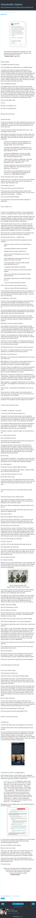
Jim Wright (11, 909)
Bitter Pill (4, 14)
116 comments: (16, 896)
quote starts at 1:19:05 (10, 781)
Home (18, 903)
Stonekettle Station (11, 4)
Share (3, 898)
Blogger (21, 916)
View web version (18, 906)
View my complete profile (13, 913)
